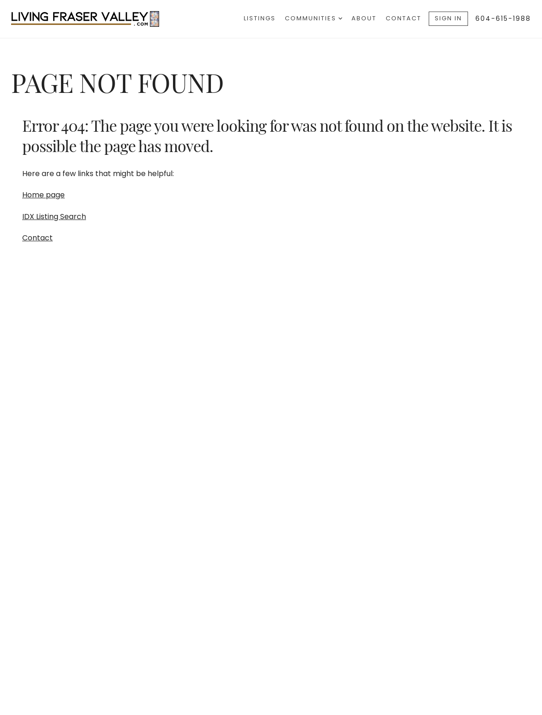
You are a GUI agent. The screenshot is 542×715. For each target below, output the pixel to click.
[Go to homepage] (94, 19)
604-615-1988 (503, 18)
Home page (43, 194)
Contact (403, 18)
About (363, 18)
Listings (260, 18)
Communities (313, 18)
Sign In (448, 18)
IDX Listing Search (54, 216)
